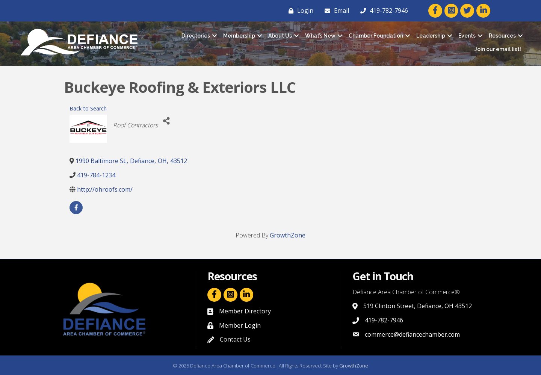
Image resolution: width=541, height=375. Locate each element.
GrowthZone (287, 235)
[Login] (299, 10)
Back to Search (88, 108)
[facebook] (76, 207)
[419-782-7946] (382, 10)
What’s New (320, 36)
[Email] (335, 10)
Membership (239, 36)
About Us (280, 36)
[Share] (166, 121)
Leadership (430, 36)
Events (467, 36)
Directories (195, 36)
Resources (502, 36)
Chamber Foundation (376, 36)
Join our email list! (498, 49)
